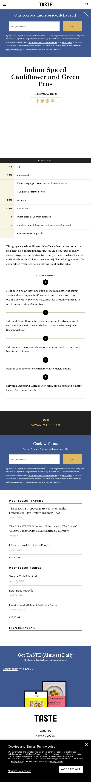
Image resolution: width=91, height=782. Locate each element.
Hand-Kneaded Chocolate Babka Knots (33, 605)
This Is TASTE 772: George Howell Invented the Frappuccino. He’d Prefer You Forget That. (37, 510)
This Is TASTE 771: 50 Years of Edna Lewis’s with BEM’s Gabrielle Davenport (42, 528)
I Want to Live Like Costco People (29, 545)
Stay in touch (10, 668)
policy (8, 49)
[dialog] (45, 761)
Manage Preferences (19, 771)
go (72, 26)
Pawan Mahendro (47, 94)
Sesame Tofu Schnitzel (23, 576)
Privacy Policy (17, 761)
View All (15, 557)
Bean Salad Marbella (21, 590)
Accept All (71, 769)
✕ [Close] (86, 744)
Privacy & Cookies (46, 736)
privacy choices (56, 761)
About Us (45, 731)
